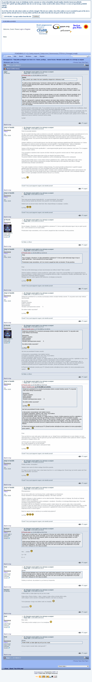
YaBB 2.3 (54, 672)
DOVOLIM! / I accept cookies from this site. (17, 16)
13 (13, 65)
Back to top (7, 124)
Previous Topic (77, 62)
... (11, 65)
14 (15, 65)
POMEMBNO (19, 53)
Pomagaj (69, 53)
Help (15, 56)
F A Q (26, 53)
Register (27, 29)
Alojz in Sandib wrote (28, 329)
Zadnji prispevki (34, 53)
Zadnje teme (44, 53)
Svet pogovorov (7, 59)
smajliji (75, 53)
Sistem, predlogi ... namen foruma (46, 59)
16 (18, 65)
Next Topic (85, 62)
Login (21, 29)
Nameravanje (54, 53)
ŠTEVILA (62, 53)
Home (9, 56)
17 (20, 65)
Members (28, 56)
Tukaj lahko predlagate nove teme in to (24, 59)
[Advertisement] (46, 45)
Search (21, 56)
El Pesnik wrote (26, 75)
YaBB (35, 673)
